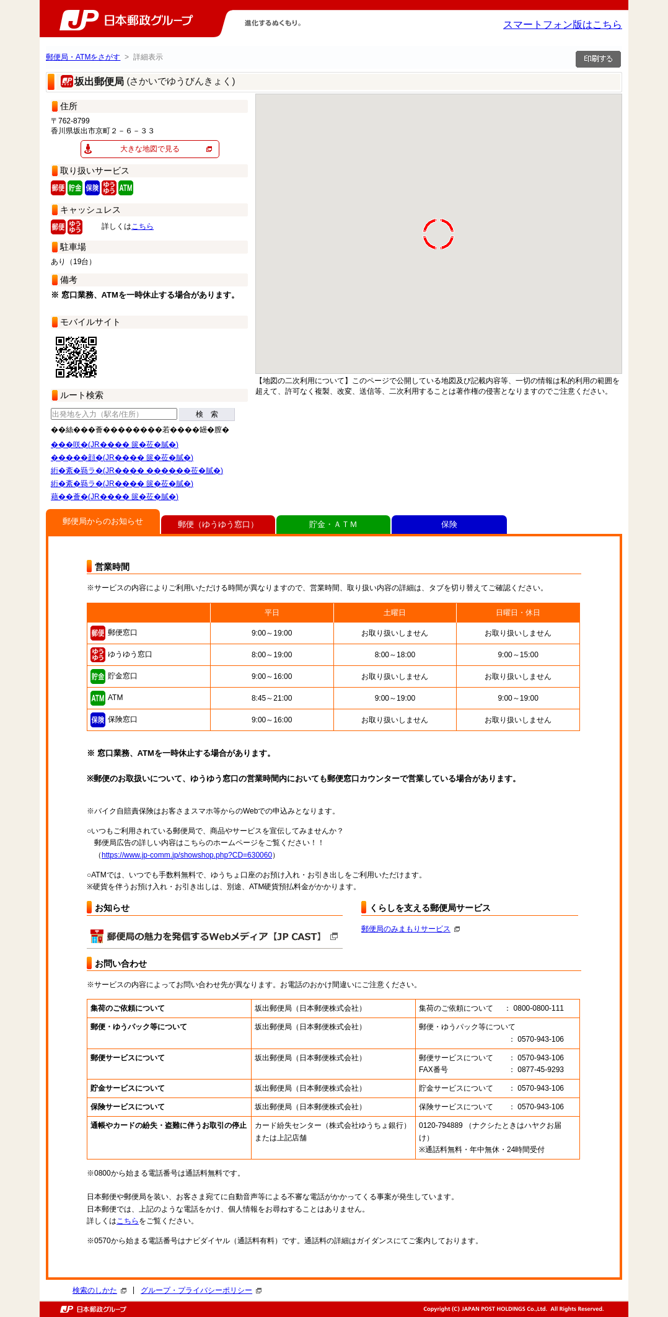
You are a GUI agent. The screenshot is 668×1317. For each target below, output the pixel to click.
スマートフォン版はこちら (562, 24)
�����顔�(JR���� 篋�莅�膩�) (122, 457)
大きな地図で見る (150, 148)
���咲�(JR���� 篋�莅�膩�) (114, 444)
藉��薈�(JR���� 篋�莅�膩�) (114, 496)
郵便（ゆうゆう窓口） (218, 524)
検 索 (207, 414)
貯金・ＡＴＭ (333, 524)
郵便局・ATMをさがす (83, 57)
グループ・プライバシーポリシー (201, 1290)
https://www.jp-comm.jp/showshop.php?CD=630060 (187, 855)
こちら (142, 226)
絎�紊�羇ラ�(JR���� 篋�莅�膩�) (122, 483)
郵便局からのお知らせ (103, 521)
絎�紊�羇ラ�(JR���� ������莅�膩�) (137, 470)
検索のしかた (99, 1290)
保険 (449, 524)
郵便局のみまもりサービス (410, 929)
